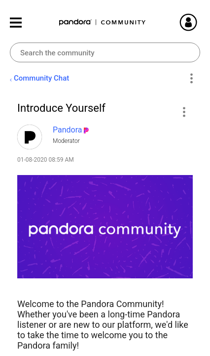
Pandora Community (102, 22)
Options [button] (191, 78)
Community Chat (41, 78)
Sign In (200, 22)
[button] (184, 111)
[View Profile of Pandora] (67, 129)
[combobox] (105, 52)
